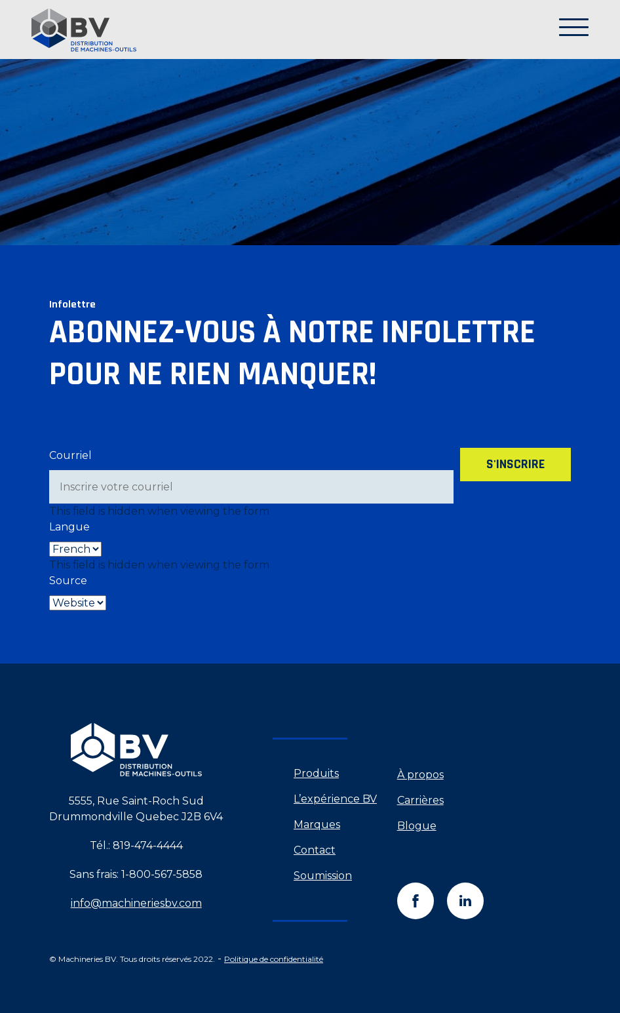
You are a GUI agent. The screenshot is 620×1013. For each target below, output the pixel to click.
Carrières (420, 800)
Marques (317, 824)
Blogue (416, 826)
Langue (69, 527)
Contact (315, 850)
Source (68, 580)
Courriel (70, 455)
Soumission (323, 875)
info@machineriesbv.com (136, 903)
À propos (420, 774)
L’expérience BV (335, 799)
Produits (316, 773)
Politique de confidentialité (273, 959)
